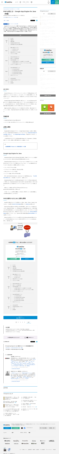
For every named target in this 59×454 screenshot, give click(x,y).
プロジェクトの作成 (14, 53)
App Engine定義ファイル (15, 59)
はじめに (12, 38)
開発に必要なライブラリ (15, 47)
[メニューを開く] (2, 2)
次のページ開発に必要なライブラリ (20, 318)
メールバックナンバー (20, 256)
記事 (20, 2)
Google (8, 20)
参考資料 (12, 82)
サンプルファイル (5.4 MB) (13, 23)
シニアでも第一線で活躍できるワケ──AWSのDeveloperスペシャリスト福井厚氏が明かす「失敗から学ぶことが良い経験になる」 (12, 410)
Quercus (28, 204)
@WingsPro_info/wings (14, 378)
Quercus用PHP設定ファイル (15, 67)
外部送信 (54, 449)
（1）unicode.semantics (15, 69)
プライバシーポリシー (49, 449)
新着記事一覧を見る (47, 95)
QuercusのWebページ (32, 213)
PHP (4, 20)
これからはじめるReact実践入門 (29, 364)
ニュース (51, 71)
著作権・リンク (24, 449)
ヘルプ (20, 449)
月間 (51, 13)
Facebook (26, 378)
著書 (17, 377)
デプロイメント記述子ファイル (16, 64)
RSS (23, 377)
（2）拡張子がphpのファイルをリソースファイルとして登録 (21, 62)
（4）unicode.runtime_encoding (16, 73)
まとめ (12, 81)
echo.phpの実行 (13, 78)
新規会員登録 (13, 258)
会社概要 (37, 449)
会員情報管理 (30, 449)
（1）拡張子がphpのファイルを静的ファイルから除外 (20, 61)
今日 (43, 13)
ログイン (27, 258)
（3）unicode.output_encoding (16, 72)
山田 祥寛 (4, 17)
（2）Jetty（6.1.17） (14, 50)
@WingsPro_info (28, 377)
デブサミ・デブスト (26, 2)
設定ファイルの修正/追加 (15, 58)
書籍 (31, 2)
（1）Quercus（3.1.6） (15, 49)
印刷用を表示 (6, 341)
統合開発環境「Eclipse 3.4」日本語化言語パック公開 (16, 146)
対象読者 (12, 39)
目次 (28, 35)
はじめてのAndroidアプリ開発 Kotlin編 (18, 365)
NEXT (29, 322)
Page (6, 50)
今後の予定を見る (47, 113)
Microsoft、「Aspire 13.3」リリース (29, 406)
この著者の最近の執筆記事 (15, 368)
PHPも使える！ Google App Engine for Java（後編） (14, 347)
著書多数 (28, 365)
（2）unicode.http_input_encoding (17, 70)
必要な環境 (12, 41)
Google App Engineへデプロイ (16, 79)
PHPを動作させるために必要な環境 (16, 44)
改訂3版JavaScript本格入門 (18, 364)
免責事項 (34, 449)
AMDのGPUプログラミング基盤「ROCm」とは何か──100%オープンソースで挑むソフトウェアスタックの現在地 (12, 405)
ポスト (32, 20)
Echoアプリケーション (14, 75)
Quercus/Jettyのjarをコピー (15, 56)
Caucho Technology (17, 204)
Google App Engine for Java (15, 42)
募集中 (25, 376)
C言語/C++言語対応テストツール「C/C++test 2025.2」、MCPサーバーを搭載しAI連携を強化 (12, 414)
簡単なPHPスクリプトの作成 (15, 52)
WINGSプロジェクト (15, 361)
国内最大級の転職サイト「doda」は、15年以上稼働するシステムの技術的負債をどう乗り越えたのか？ (12, 398)
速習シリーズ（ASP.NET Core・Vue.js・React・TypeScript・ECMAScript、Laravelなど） (23, 363)
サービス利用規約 (42, 449)
